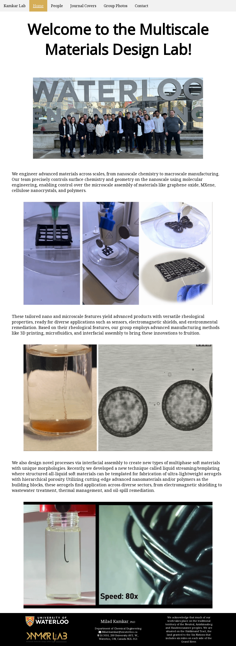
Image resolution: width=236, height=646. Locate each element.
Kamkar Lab (15, 5)
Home (38, 5)
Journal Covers (83, 5)
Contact (141, 5)
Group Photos (115, 5)
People (57, 5)
